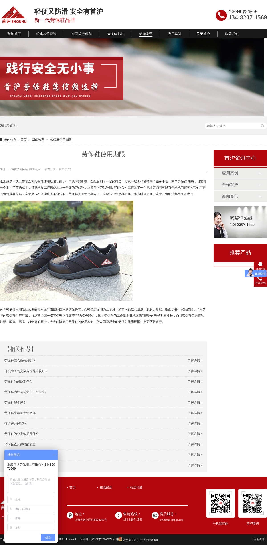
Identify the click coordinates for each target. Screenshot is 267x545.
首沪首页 (14, 34)
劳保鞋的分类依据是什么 (21, 434)
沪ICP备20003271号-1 (104, 539)
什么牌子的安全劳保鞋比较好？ (26, 371)
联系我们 (232, 34)
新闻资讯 (145, 34)
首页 (24, 139)
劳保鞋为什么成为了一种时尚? (25, 392)
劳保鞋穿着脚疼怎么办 (20, 413)
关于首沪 (203, 34)
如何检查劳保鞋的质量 (20, 444)
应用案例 (174, 34)
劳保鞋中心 (115, 34)
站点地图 (136, 487)
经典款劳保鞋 (46, 34)
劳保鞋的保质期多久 (18, 381)
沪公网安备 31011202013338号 (138, 540)
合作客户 (230, 184)
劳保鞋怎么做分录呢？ (20, 360)
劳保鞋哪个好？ (15, 402)
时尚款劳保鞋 (82, 34)
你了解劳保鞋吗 (15, 423)
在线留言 (106, 487)
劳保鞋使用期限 (61, 139)
